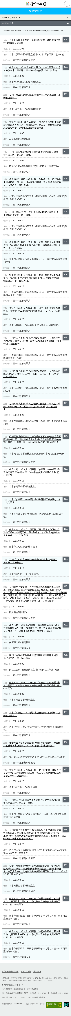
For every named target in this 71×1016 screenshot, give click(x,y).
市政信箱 (35, 989)
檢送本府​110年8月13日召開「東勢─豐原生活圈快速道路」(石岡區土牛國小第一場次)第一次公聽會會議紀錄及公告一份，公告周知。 (31, 934)
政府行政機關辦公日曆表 (19, 993)
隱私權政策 (37, 971)
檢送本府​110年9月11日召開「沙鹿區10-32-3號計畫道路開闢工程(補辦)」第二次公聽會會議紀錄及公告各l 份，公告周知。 (32, 472)
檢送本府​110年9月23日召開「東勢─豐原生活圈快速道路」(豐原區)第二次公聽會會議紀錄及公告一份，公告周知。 (31, 311)
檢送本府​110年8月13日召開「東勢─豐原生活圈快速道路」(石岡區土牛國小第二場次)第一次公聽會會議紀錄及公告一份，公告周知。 (31, 901)
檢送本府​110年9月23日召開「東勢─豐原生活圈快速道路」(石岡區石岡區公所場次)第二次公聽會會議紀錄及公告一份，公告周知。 (31, 245)
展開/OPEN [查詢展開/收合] (68, 17)
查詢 (67, 4)
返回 (3, 11)
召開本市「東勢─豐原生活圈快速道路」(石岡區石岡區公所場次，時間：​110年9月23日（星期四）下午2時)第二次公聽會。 (31, 374)
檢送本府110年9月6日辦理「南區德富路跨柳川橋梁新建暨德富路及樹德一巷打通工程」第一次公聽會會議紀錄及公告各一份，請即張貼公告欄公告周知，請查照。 (32, 628)
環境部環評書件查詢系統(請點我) (40, 30)
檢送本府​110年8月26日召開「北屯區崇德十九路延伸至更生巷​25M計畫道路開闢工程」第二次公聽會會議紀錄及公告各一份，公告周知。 (32, 773)
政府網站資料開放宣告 (10, 971)
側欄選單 (4, 4)
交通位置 (34, 978)
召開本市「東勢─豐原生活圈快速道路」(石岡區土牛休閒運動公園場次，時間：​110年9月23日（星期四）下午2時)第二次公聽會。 (32, 341)
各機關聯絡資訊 (8, 985)
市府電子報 (19, 985)
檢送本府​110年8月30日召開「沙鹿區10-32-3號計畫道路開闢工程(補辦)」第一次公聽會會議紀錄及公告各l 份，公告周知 (32, 685)
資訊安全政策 (26, 971)
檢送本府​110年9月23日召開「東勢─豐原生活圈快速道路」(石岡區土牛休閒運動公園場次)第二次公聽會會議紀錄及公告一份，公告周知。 (31, 278)
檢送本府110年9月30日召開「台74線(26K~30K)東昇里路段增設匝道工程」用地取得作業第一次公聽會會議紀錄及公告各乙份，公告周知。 (32, 182)
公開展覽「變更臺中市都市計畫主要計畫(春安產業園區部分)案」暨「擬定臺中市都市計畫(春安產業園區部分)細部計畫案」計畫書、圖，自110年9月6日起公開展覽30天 (32, 439)
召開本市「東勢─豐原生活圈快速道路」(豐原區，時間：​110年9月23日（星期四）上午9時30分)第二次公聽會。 (31, 406)
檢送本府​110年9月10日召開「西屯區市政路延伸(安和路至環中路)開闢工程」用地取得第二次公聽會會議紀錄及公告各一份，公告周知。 (31, 532)
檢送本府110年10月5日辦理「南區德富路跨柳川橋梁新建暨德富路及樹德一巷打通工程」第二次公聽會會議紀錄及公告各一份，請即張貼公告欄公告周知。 (32, 125)
